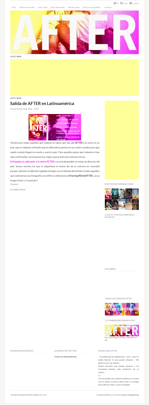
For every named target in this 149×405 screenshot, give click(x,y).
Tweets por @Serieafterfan (65, 357)
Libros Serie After (57, 7)
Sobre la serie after (27, 7)
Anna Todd (42, 7)
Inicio (14, 7)
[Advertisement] (74, 77)
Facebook (135, 3)
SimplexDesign (134, 395)
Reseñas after (74, 7)
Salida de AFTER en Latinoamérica (42, 103)
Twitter (125, 3)
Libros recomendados (92, 7)
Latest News (15, 57)
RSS (117, 3)
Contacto (108, 7)
